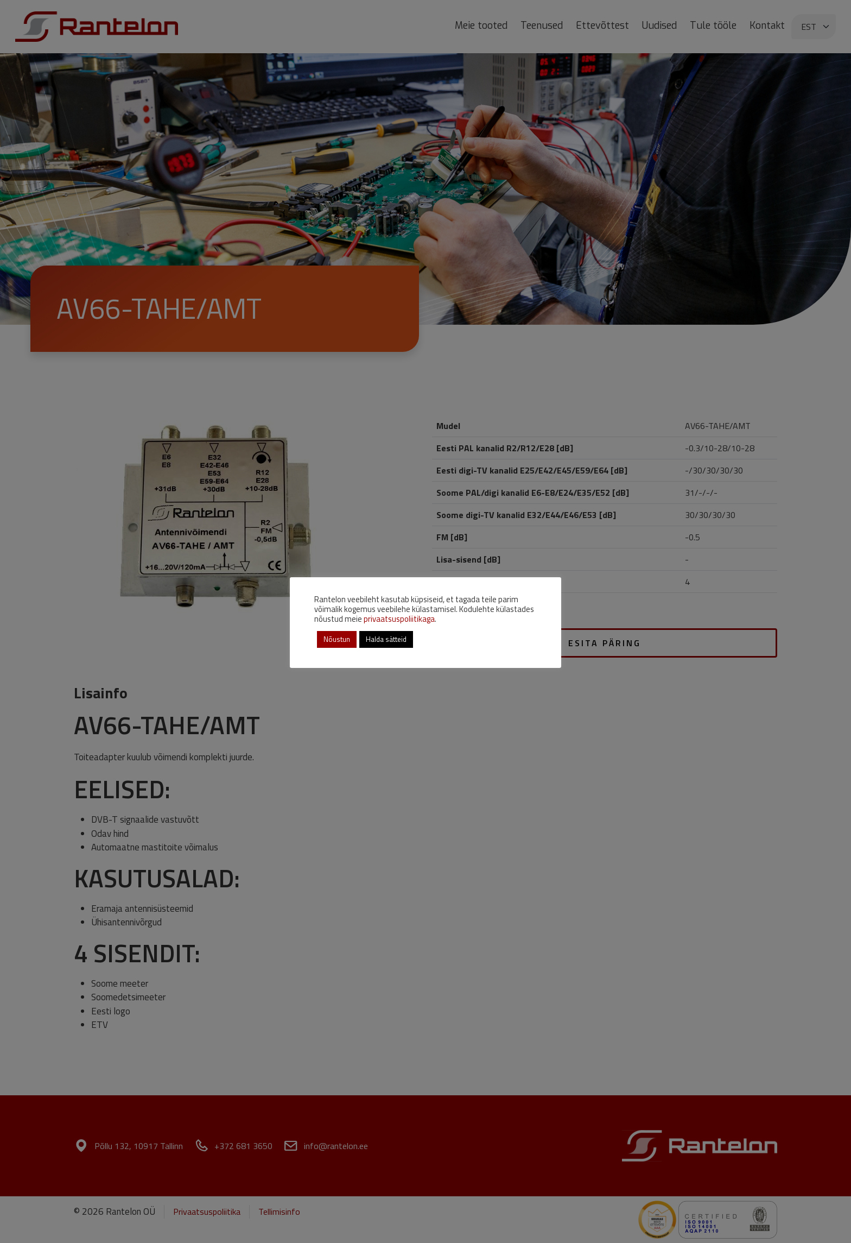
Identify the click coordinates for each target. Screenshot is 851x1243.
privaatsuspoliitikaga (399, 619)
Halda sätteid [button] (386, 639)
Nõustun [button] (336, 639)
